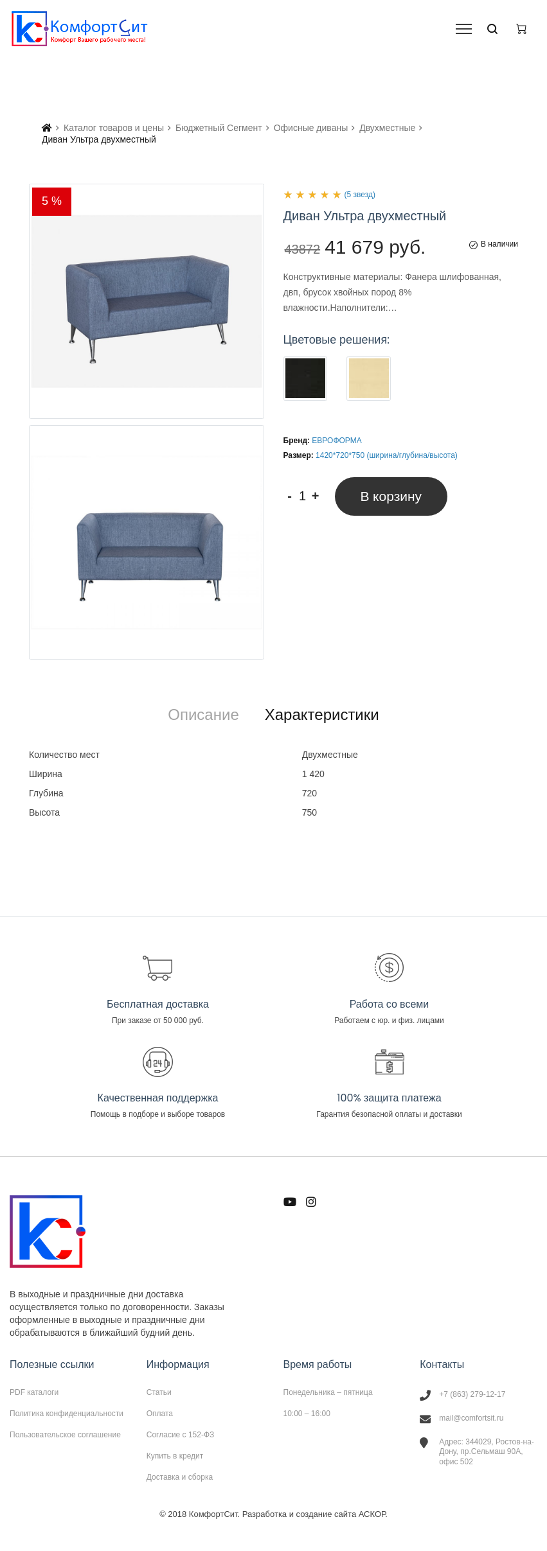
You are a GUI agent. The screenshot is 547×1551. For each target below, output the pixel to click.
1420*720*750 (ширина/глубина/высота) (387, 455)
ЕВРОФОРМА (336, 440)
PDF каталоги (34, 1392)
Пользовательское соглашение (65, 1434)
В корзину (391, 496)
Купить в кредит (175, 1455)
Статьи (159, 1392)
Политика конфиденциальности (66, 1413)
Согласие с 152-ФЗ (181, 1434)
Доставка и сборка (180, 1477)
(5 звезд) (360, 194)
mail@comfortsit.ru (471, 1418)
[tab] (203, 714)
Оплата (160, 1413)
